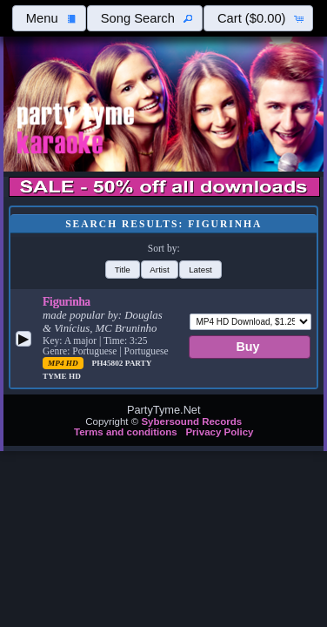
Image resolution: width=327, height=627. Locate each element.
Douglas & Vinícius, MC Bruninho (103, 321)
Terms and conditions (125, 432)
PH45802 (108, 363)
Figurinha (66, 301)
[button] (48, 18)
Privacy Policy (219, 432)
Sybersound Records (191, 421)
